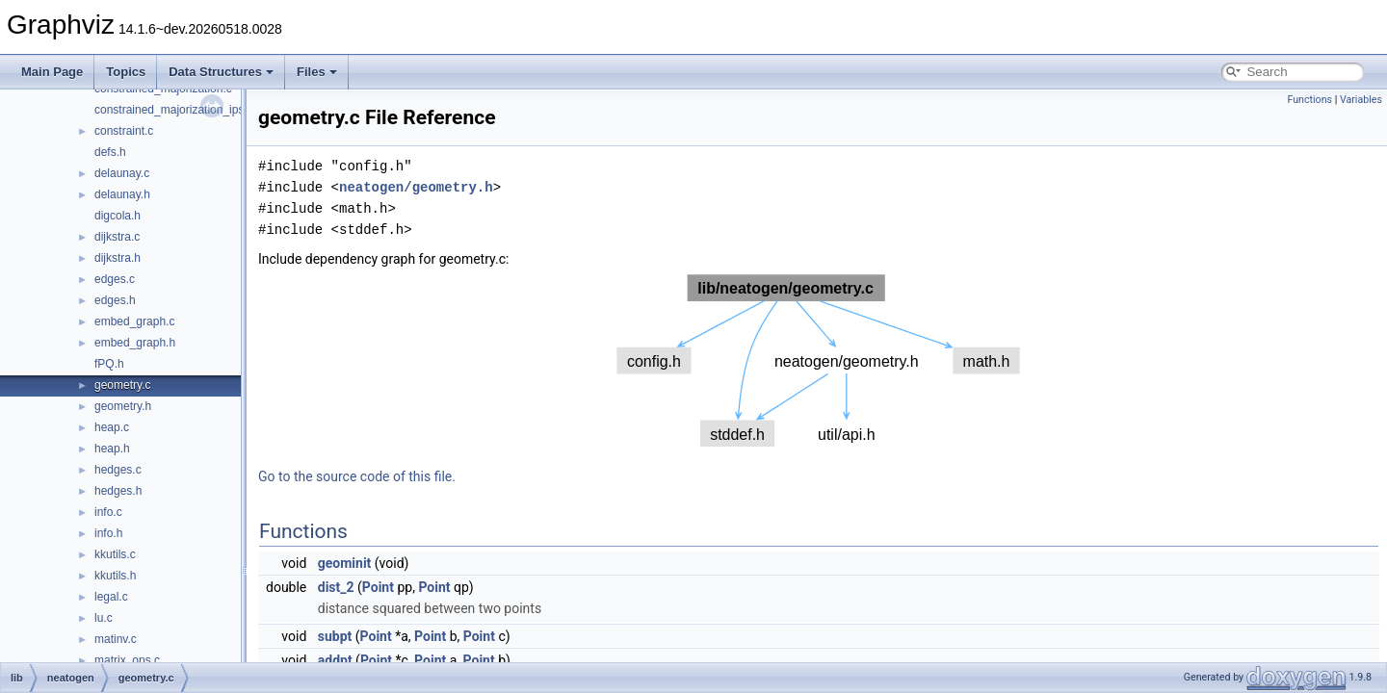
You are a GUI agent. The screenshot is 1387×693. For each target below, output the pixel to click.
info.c (108, 512)
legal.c (111, 596)
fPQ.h (109, 364)
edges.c (114, 279)
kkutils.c (115, 554)
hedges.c (118, 469)
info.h (108, 533)
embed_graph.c (134, 321)
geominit (345, 563)
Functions (1309, 99)
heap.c (111, 427)
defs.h (110, 152)
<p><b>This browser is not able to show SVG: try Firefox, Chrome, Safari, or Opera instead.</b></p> (819, 361)
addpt (335, 660)
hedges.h (118, 491)
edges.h (115, 300)
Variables (1361, 99)
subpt (335, 636)
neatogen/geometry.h (416, 187)
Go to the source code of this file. (357, 476)
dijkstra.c (117, 237)
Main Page (52, 71)
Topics (125, 71)
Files (317, 71)
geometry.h (122, 406)
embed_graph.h (134, 342)
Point (378, 587)
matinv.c (115, 639)
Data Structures (221, 71)
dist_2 (336, 587)
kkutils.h (115, 575)
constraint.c (123, 131)
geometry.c (122, 385)
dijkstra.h (117, 258)
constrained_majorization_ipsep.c (180, 109)
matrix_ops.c (127, 660)
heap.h (112, 448)
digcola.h (117, 215)
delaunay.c (121, 173)
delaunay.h (122, 194)
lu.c (103, 618)
